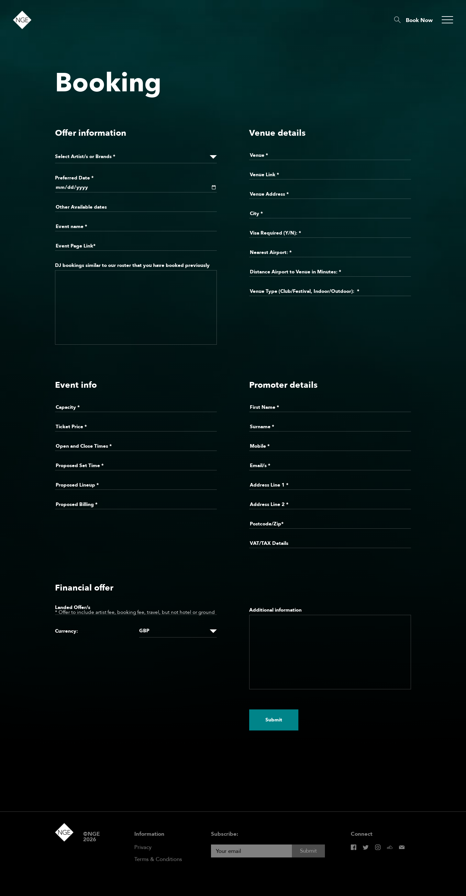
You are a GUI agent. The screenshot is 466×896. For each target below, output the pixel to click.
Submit (273, 720)
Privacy (142, 847)
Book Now (419, 20)
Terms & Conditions (158, 859)
